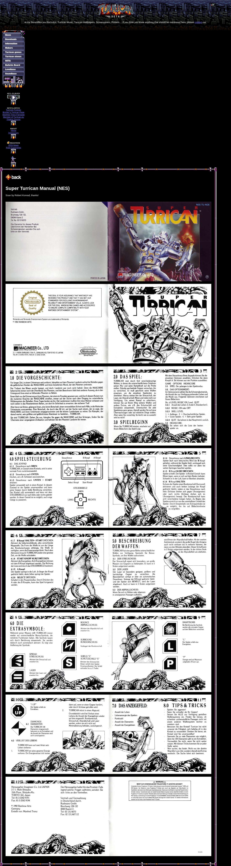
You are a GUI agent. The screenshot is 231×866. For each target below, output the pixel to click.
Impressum (13, 133)
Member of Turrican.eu (13, 117)
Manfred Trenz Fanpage (14, 115)
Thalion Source (13, 119)
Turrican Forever (13, 110)
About (13, 130)
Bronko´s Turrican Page (13, 112)
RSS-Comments (13, 147)
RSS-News (13, 145)
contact (198, 22)
